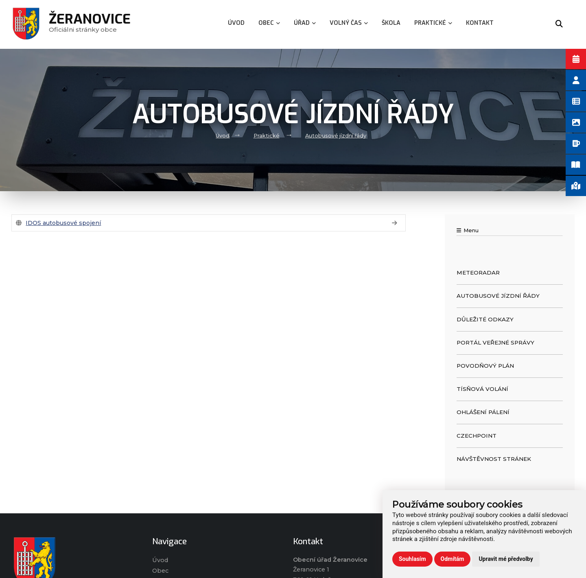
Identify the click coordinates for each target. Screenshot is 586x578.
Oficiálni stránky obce (90, 24)
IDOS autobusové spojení (63, 223)
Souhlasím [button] (412, 559)
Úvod (223, 136)
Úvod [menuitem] (236, 23)
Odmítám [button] (452, 559)
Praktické (267, 136)
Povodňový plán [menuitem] (485, 365)
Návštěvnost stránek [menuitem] (494, 459)
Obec (160, 570)
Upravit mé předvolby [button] (506, 559)
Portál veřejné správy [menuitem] (495, 342)
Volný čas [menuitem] (349, 23)
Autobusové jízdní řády (335, 136)
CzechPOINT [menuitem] (476, 435)
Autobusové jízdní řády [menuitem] (498, 295)
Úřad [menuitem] (305, 23)
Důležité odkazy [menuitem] (485, 319)
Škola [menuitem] (391, 23)
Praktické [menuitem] (433, 23)
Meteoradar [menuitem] (478, 272)
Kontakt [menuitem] (480, 23)
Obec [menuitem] (269, 23)
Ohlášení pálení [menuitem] (483, 412)
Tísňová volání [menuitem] (482, 389)
